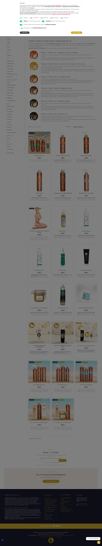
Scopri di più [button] (24, 32)
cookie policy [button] (31, 7)
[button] (82, 3)
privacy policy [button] (57, 5)
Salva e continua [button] (76, 32)
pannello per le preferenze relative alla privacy (61, 14)
